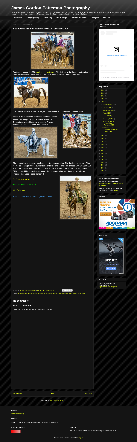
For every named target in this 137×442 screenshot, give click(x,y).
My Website (18, 18)
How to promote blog (17, 413)
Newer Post (17, 394)
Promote (121, 273)
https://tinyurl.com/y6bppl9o (108, 287)
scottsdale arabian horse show (75, 293)
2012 (103, 156)
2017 (103, 142)
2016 (103, 144)
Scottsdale (62, 293)
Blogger (80, 438)
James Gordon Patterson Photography (50, 8)
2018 (103, 139)
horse (35, 293)
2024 (103, 90)
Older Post (88, 394)
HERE (116, 190)
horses (39, 293)
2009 (103, 165)
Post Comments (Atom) (56, 400)
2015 (103, 147)
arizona (30, 293)
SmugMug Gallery (33, 18)
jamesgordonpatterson (127, 77)
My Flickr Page (61, 18)
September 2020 (108, 110)
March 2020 (107, 116)
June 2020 (106, 113)
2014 (103, 150)
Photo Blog (48, 18)
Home (53, 394)
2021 (103, 99)
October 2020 (107, 107)
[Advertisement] (52, 373)
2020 (103, 102)
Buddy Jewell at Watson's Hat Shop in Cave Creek (110, 129)
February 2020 (108, 119)
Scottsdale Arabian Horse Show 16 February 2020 (108, 123)
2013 (103, 153)
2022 (103, 96)
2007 (103, 171)
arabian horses (22, 293)
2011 (103, 159)
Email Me (106, 18)
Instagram (95, 18)
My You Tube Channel (79, 18)
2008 (103, 168)
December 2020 (108, 104)
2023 (103, 93)
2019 (103, 136)
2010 (103, 162)
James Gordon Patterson (50, 293)
